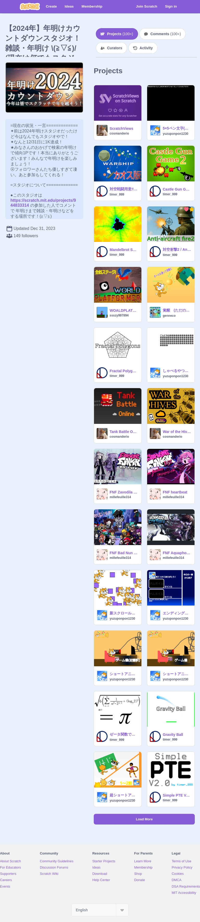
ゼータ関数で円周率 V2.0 (124, 734)
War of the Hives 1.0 (177, 432)
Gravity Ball (173, 734)
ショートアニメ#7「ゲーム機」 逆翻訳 (124, 674)
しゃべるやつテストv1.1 (177, 371)
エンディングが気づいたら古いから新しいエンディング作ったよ (177, 613)
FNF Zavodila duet (124, 492)
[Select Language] (100, 910)
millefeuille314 (120, 497)
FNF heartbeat (175, 492)
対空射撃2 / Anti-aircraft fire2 (177, 249)
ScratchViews (121, 128)
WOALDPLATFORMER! (124, 310)
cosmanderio (119, 133)
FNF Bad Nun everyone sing (124, 553)
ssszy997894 (119, 315)
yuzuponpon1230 (175, 134)
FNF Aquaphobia (177, 553)
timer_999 (117, 194)
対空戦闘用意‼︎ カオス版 (124, 189)
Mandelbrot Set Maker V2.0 (124, 250)
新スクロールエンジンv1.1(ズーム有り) (124, 613)
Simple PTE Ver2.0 (177, 795)
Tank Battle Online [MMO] (124, 432)
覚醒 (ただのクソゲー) (177, 310)
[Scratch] (29, 6)
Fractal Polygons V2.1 (124, 371)
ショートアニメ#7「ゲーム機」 (177, 674)
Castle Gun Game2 (177, 189)
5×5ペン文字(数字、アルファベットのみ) (177, 128)
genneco (169, 315)
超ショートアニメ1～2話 (124, 795)
